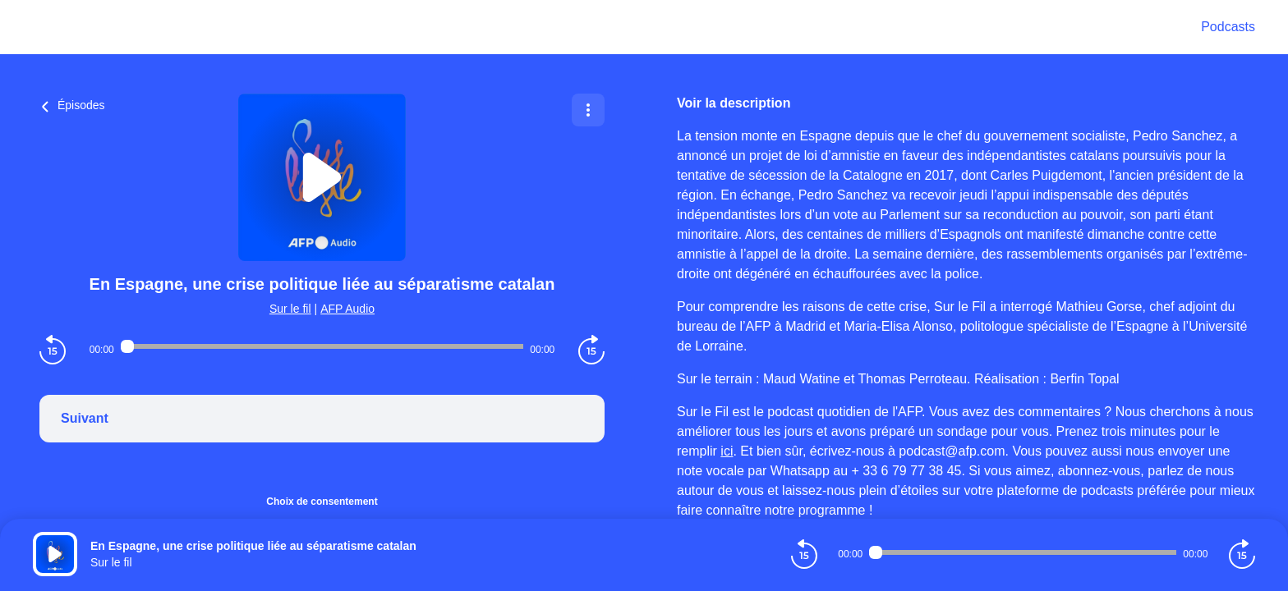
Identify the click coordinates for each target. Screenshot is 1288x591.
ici (726, 451)
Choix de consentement (321, 501)
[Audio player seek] (322, 346)
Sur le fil (290, 308)
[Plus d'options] (588, 110)
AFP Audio (347, 308)
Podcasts (1228, 27)
